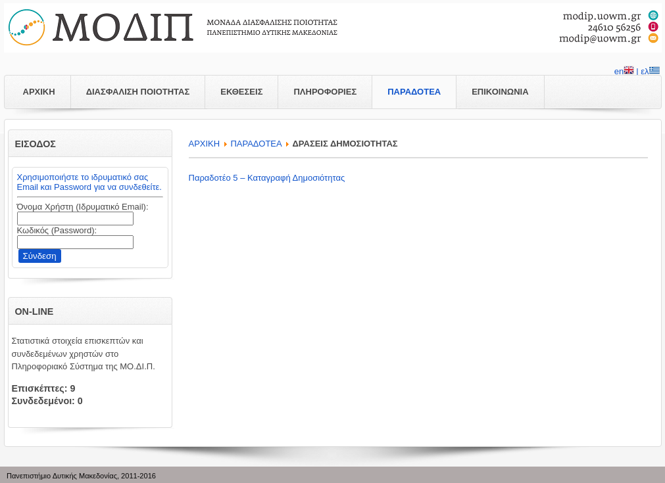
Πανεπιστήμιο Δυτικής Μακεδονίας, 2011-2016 (81, 476)
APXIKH (204, 144)
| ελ (647, 72)
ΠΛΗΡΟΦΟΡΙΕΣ (325, 92)
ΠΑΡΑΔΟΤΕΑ (414, 92)
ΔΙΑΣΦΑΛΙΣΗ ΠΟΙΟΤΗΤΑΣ (138, 92)
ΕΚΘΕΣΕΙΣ (241, 92)
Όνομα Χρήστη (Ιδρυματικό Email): (83, 207)
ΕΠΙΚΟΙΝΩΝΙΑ (500, 92)
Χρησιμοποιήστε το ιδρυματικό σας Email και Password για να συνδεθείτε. (89, 182)
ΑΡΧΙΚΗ (39, 92)
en (624, 72)
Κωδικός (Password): (57, 230)
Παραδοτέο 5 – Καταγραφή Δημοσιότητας (267, 178)
